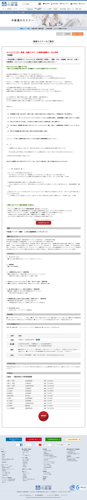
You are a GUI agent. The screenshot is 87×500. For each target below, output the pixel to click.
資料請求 (43, 416)
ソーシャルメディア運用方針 (52, 495)
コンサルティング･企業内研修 (6, 477)
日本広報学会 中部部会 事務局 (72, 460)
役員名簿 (3, 456)
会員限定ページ (25, 480)
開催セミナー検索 (25, 28)
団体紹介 (9, 9)
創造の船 (24, 465)
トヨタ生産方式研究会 (47, 450)
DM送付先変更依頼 (72, 439)
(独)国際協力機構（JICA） (71, 452)
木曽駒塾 (45, 452)
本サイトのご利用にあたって (26, 495)
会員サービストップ (26, 473)
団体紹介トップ (3, 451)
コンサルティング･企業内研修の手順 (8, 480)
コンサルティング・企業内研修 (29, 9)
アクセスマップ (4, 460)
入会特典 (24, 474)
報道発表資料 (4, 462)
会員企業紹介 (25, 477)
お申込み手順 (25, 463)
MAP (38, 339)
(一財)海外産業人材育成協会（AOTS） (73, 453)
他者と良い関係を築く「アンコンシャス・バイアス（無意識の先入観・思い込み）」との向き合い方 (32, 327)
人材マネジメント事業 (47, 465)
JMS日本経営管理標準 (47, 467)
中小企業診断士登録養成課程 (48, 455)
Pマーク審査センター (26, 455)
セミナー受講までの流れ (60, 28)
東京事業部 (55, 3)
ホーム (4, 9)
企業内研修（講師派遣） (37, 28)
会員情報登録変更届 (53, 439)
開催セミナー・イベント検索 (7, 466)
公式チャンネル (43, 445)
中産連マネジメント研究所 (63, 445)
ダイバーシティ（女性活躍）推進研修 (50, 456)
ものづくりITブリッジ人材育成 (49, 462)
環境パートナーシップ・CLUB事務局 (73, 457)
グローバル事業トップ (26, 459)
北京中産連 (25, 466)
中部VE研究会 (46, 459)
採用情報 (75, 3)
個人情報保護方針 (39, 495)
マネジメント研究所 (56, 9)
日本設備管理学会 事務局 (71, 459)
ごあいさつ (4, 453)
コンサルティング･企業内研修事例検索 (8, 479)
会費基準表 (25, 476)
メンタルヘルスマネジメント (48, 458)
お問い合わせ (65, 3)
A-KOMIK (45, 469)
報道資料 (47, 3)
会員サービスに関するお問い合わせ (29, 479)
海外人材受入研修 (26, 460)
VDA (23, 453)
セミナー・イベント (19, 9)
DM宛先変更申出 (5, 475)
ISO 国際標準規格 (26, 450)
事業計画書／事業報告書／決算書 (7, 459)
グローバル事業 (47, 9)
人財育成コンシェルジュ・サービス (8, 469)
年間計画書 (49, 28)
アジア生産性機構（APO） (71, 450)
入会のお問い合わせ (33, 439)
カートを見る (78, 34)
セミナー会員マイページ (6, 473)
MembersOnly (14, 439)
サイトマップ (64, 495)
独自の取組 (63, 9)
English (83, 3)
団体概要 (3, 454)
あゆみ (3, 457)
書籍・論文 (78, 9)
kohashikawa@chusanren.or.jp (55, 355)
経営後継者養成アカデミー (48, 453)
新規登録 (67, 34)
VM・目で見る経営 (47, 464)
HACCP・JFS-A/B (26, 452)
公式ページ (24, 445)
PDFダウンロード (43, 223)
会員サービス (70, 9)
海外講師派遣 (25, 462)
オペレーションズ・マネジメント (49, 461)
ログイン (59, 34)
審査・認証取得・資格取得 (38, 9)
